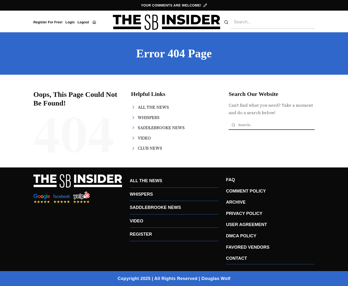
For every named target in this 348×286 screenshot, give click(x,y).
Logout (83, 22)
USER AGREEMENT (246, 224)
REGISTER (141, 234)
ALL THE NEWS (146, 180)
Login (70, 22)
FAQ (230, 179)
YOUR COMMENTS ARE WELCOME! (174, 5)
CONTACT (236, 258)
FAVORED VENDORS (247, 247)
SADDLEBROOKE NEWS (155, 207)
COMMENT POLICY (246, 191)
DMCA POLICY (241, 235)
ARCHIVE (236, 202)
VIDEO (136, 221)
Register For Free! (48, 22)
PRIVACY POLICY (244, 213)
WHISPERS (141, 194)
